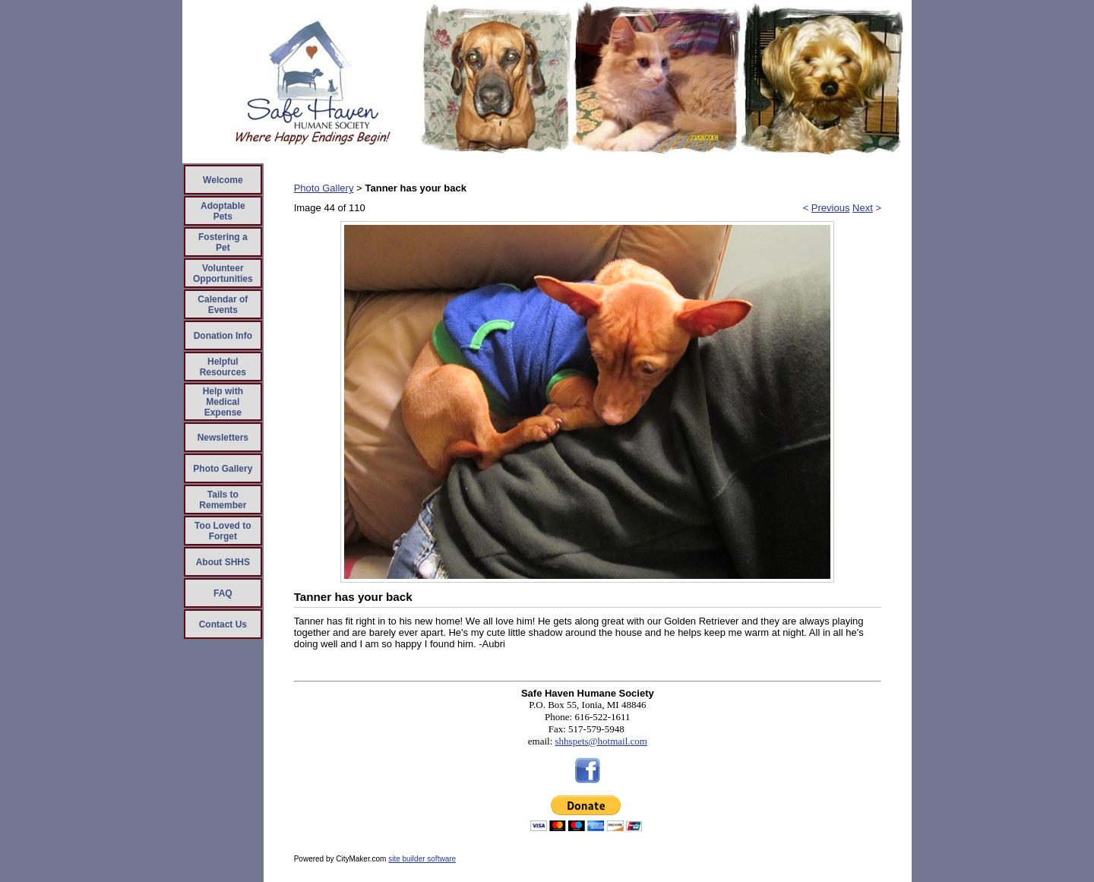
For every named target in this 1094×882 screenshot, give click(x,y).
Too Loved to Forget (222, 531)
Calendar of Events (223, 304)
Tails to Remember (222, 500)
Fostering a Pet (223, 242)
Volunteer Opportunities (223, 273)
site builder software (422, 859)
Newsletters (223, 437)
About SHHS (223, 562)
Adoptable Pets (223, 211)
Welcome (222, 180)
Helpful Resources (223, 367)
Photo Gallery (222, 468)
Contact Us (223, 624)
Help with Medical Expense (223, 402)
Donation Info (223, 335)
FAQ (222, 593)
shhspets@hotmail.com (601, 741)
